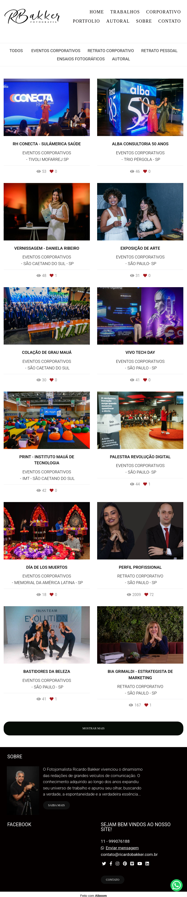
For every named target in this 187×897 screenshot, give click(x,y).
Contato (112, 877)
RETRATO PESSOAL (159, 51)
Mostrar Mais (93, 728)
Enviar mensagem (122, 845)
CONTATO (169, 21)
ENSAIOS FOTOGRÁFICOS (81, 59)
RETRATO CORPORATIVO (111, 51)
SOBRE (144, 21)
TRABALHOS (125, 11)
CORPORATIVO (163, 11)
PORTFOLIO (86, 21)
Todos (16, 51)
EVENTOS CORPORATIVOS (55, 51)
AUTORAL (118, 21)
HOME (97, 11)
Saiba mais (56, 802)
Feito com (93, 893)
